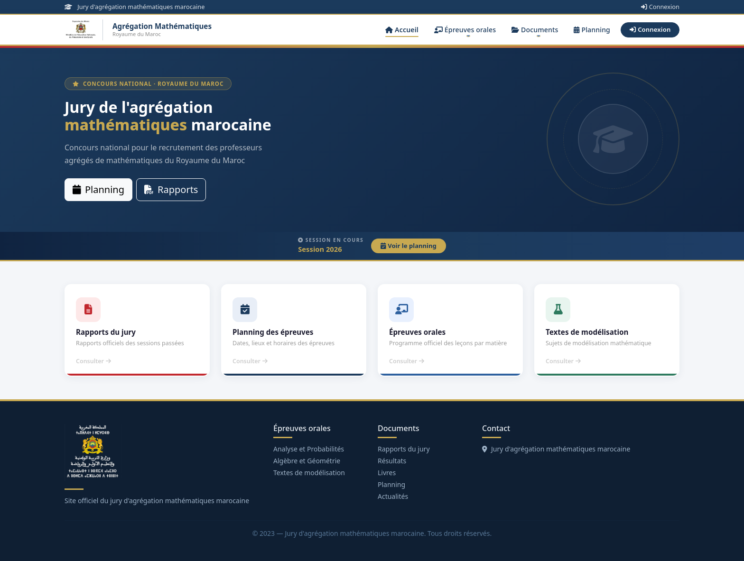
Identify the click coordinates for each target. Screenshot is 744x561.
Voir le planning (409, 245)
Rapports (171, 189)
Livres (387, 472)
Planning (592, 29)
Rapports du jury (404, 448)
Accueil (401, 29)
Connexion (660, 6)
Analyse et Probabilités (308, 448)
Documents (535, 29)
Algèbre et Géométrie (306, 460)
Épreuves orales (465, 29)
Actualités (393, 496)
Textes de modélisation (309, 472)
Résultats (392, 460)
